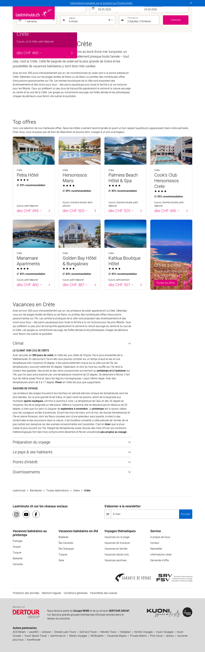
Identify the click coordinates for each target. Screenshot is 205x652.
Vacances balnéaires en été (78, 531)
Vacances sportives (115, 560)
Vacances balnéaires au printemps (30, 533)
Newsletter (156, 548)
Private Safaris (138, 635)
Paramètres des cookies (103, 593)
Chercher (176, 19)
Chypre (17, 546)
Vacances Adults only (116, 554)
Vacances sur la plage (116, 537)
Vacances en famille (115, 548)
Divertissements (26, 472)
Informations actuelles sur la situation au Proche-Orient (101, 3)
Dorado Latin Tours (65, 631)
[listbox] (40, 20)
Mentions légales (51, 593)
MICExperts (97, 635)
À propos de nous (160, 537)
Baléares (18, 558)
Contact (154, 542)
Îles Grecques (66, 548)
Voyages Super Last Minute (75, 12)
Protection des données (26, 593)
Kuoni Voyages (164, 631)
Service (155, 531)
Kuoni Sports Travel (36, 635)
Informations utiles (161, 554)
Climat (18, 343)
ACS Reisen (19, 631)
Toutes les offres (165, 282)
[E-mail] (145, 514)
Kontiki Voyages (143, 631)
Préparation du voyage (31, 442)
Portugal (17, 541)
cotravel (46, 631)
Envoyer (185, 514)
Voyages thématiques (120, 531)
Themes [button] (144, 12)
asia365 (33, 631)
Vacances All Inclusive (117, 542)
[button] (189, 12)
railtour (170, 635)
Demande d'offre (159, 560)
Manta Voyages (78, 635)
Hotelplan (125, 631)
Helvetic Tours (108, 631)
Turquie (17, 552)
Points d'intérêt (25, 462)
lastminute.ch (58, 635)
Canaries (18, 564)
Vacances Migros (117, 635)
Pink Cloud (156, 635)
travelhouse (33, 639)
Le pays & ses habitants (32, 452)
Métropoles (127, 12)
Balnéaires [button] (105, 12)
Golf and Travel (88, 631)
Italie (61, 560)
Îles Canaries (66, 542)
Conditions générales (76, 593)
